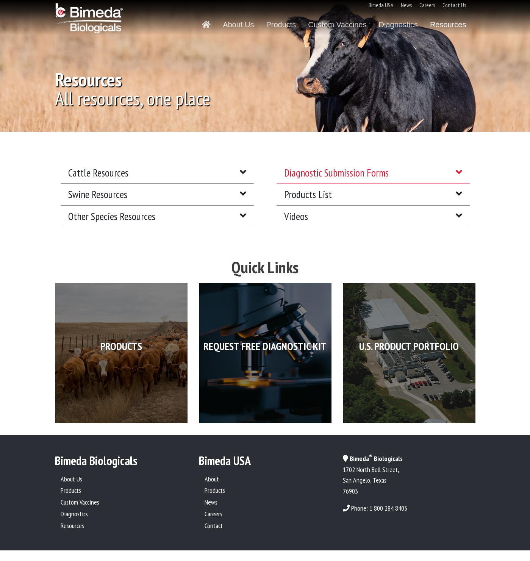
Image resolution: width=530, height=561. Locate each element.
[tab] (157, 173)
